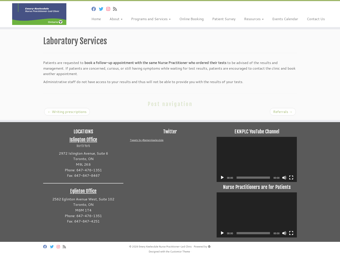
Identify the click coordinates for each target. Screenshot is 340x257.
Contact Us (316, 18)
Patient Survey (223, 18)
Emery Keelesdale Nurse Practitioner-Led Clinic (165, 246)
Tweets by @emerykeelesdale (146, 140)
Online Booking (191, 18)
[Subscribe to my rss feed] (116, 9)
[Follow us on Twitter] (102, 9)
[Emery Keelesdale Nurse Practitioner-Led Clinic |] (39, 14)
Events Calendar (285, 18)
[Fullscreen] (291, 177)
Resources (254, 18)
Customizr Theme (180, 251)
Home (96, 18)
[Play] (222, 177)
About (116, 18)
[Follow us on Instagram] (109, 9)
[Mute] (284, 177)
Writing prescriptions (67, 111)
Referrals (283, 111)
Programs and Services (151, 18)
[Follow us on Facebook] (95, 9)
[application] (257, 159)
